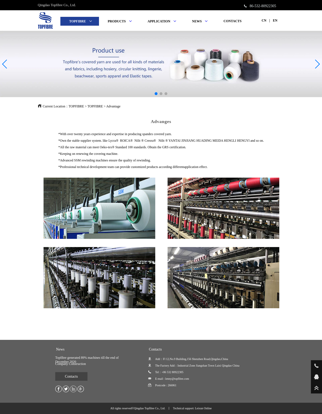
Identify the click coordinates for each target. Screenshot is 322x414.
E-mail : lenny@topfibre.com (168, 378)
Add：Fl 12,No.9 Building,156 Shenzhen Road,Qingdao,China (188, 359)
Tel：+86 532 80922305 (165, 372)
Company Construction (70, 364)
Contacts (71, 376)
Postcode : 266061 (162, 385)
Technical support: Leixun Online (192, 408)
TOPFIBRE (76, 106)
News (60, 349)
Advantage (113, 106)
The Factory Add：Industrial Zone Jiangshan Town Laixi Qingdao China (193, 365)
